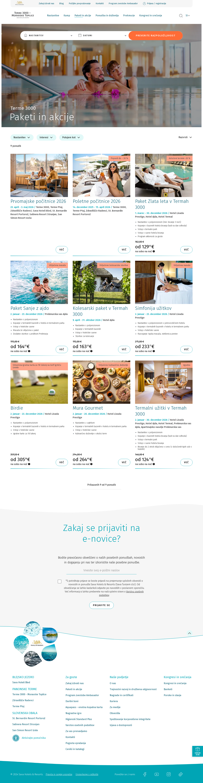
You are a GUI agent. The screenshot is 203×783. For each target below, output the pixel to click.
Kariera (114, 701)
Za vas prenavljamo (76, 731)
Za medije (115, 707)
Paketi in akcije (82, 15)
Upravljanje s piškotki (87, 774)
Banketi (168, 689)
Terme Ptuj (18, 706)
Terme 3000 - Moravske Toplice (29, 694)
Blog (61, 3)
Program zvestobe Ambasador (123, 3)
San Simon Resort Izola (25, 730)
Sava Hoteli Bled (21, 682)
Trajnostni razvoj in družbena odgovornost (133, 689)
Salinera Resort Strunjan (25, 724)
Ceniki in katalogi (75, 749)
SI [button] (187, 15)
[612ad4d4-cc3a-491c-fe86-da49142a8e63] (101, 571)
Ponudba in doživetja (107, 15)
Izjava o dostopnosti (121, 725)
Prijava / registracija (154, 3)
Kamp (67, 15)
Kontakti (100, 3)
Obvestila (115, 713)
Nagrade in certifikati (121, 695)
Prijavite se (101, 605)
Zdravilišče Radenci (23, 700)
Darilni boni (72, 701)
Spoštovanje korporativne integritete (130, 719)
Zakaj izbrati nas (46, 3)
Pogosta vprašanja (76, 743)
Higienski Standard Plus (79, 719)
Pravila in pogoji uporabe (59, 774)
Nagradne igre (73, 713)
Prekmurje (129, 15)
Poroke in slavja (172, 695)
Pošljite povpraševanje (80, 3)
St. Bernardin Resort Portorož (28, 718)
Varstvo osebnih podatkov (80, 725)
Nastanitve (53, 15)
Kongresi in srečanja (150, 15)
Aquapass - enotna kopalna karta (84, 707)
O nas (113, 683)
